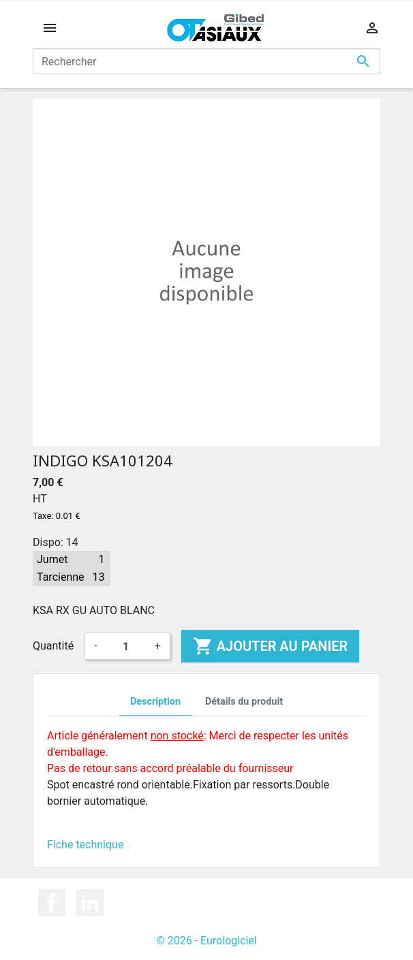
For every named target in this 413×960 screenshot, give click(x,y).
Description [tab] (155, 701)
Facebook (51, 902)
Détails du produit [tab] (244, 701)
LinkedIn (90, 902)
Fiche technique (85, 844)
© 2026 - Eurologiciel (206, 940)
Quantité (53, 645)
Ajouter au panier (270, 646)
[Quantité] (126, 646)
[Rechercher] (206, 61)
